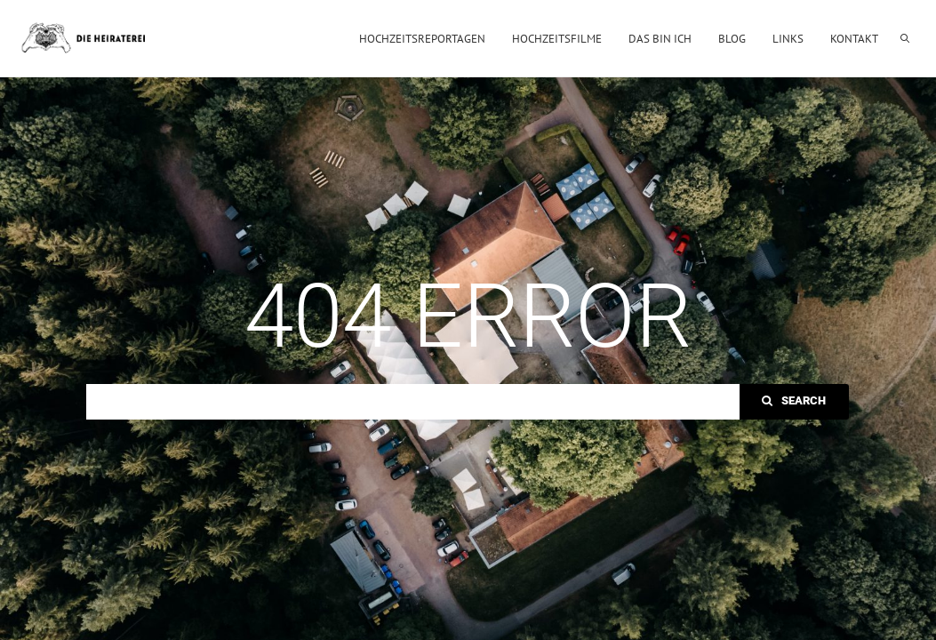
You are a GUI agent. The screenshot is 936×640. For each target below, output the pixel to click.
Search (794, 400)
